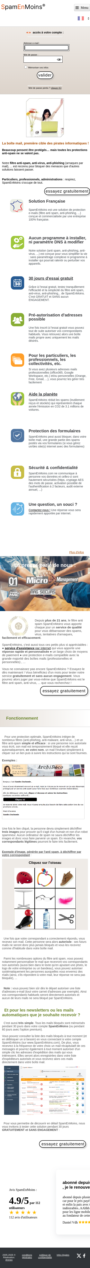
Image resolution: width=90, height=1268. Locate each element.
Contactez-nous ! (39, 510)
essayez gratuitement (64, 691)
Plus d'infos (76, 552)
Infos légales (63, 1255)
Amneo (9, 1260)
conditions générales (27, 1256)
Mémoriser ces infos (38, 67)
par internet (28, 648)
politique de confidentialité (45, 1256)
